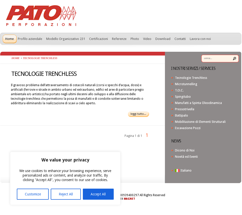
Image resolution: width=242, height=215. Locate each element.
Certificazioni (98, 39)
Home (9, 39)
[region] (65, 178)
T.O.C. (179, 90)
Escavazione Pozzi (188, 128)
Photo (135, 39)
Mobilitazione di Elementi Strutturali (200, 122)
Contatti (180, 39)
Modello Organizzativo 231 (65, 39)
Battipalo (181, 115)
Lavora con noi (200, 39)
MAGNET (129, 198)
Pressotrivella (184, 109)
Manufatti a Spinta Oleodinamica (198, 103)
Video (147, 39)
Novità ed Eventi (186, 156)
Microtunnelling (186, 84)
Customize (33, 194)
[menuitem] (207, 170)
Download (162, 39)
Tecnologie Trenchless (191, 78)
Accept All (98, 194)
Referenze (119, 39)
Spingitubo (183, 96)
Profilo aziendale (30, 39)
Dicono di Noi (185, 150)
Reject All (66, 194)
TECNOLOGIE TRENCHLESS (44, 73)
